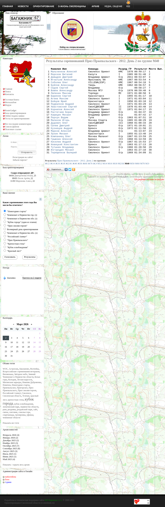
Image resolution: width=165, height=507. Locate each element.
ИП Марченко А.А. (53, 500)
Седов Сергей (59, 92)
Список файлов (12, 126)
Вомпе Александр (61, 95)
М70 (142, 180)
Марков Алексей (61, 143)
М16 (110, 180)
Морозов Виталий (61, 75)
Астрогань (13, 369)
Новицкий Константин (64, 160)
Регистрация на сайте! (23, 157)
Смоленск (26, 393)
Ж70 (90, 180)
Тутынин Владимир (62, 163)
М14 (104, 180)
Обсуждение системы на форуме (149, 196)
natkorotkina (10, 477)
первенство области (29, 407)
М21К (121, 180)
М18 (115, 180)
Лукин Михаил (59, 147)
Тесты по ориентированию (17, 118)
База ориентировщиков (15, 113)
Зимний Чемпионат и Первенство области (19, 375)
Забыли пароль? (20, 160)
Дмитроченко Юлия (24, 175)
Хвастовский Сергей (64, 114)
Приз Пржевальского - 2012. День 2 (75, 177)
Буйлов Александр (62, 88)
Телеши (25, 396)
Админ (8, 482)
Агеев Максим (59, 105)
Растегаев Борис (61, 121)
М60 (137, 180)
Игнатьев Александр (64, 82)
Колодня (12, 379)
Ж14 (52, 180)
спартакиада (8, 415)
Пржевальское (9, 387)
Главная (8, 89)
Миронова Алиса (23, 181)
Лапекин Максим (61, 98)
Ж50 (80, 180)
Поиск (8, 91)
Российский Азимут (12, 393)
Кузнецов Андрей (61, 140)
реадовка (12, 409)
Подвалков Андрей (62, 111)
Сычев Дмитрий (60, 137)
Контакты (9, 94)
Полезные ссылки (13, 129)
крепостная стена (16, 400)
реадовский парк (24, 409)
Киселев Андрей (61, 156)
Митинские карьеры (12, 382)
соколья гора (24, 412)
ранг (4, 409)
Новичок (7, 385)
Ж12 (47, 180)
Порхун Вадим (59, 127)
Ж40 (74, 180)
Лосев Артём (24, 178)
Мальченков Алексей (64, 72)
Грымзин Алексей (61, 153)
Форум (8, 105)
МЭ (147, 180)
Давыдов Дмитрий (61, 79)
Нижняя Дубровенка (31, 382)
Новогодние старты (21, 385)
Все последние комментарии (18, 124)
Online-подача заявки (14, 116)
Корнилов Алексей (62, 117)
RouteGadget (10, 110)
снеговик (13, 412)
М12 (99, 180)
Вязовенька (8, 374)
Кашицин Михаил (61, 124)
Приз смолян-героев (27, 390)
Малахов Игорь (60, 130)
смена (5, 412)
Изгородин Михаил (62, 166)
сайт (35, 409)
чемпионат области (11, 417)
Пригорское (22, 387)
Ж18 (63, 180)
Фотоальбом (10, 102)
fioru (7, 479)
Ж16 (57, 180)
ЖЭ (95, 180)
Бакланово (24, 369)
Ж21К (69, 180)
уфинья (30, 415)
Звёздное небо (20, 374)
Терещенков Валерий (64, 169)
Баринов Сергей (61, 101)
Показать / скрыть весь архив (16, 464)
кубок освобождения (23, 404)
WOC (5, 369)
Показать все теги (11, 423)
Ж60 (85, 180)
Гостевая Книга (12, 99)
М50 (132, 180)
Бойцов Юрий (59, 108)
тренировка (20, 415)
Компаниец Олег (61, 150)
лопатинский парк (11, 407)
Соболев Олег (59, 85)
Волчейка (34, 369)
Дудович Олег (59, 134)
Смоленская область (12, 396)
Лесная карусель (24, 379)
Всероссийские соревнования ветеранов (21, 371)
